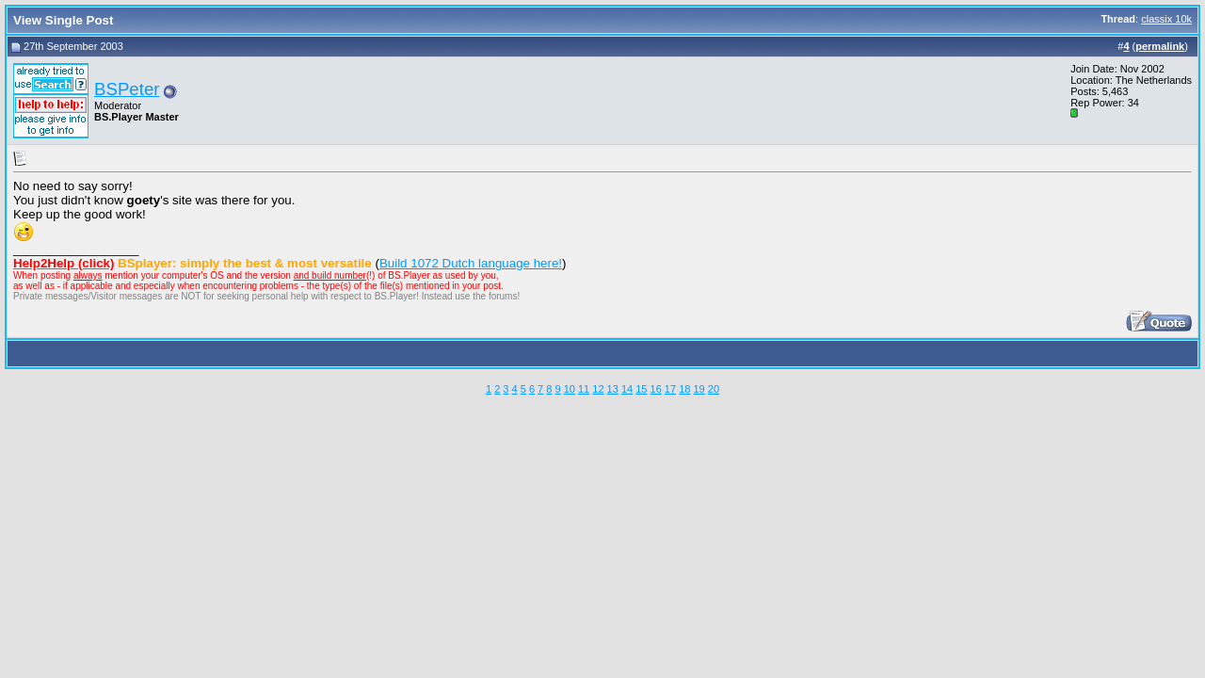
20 (713, 389)
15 (641, 389)
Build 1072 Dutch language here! (470, 263)
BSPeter (126, 89)
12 (597, 389)
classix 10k (1166, 18)
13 (613, 389)
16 (656, 389)
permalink (1159, 46)
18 (684, 389)
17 (670, 389)
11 (583, 389)
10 (569, 389)
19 (698, 389)
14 (627, 389)
